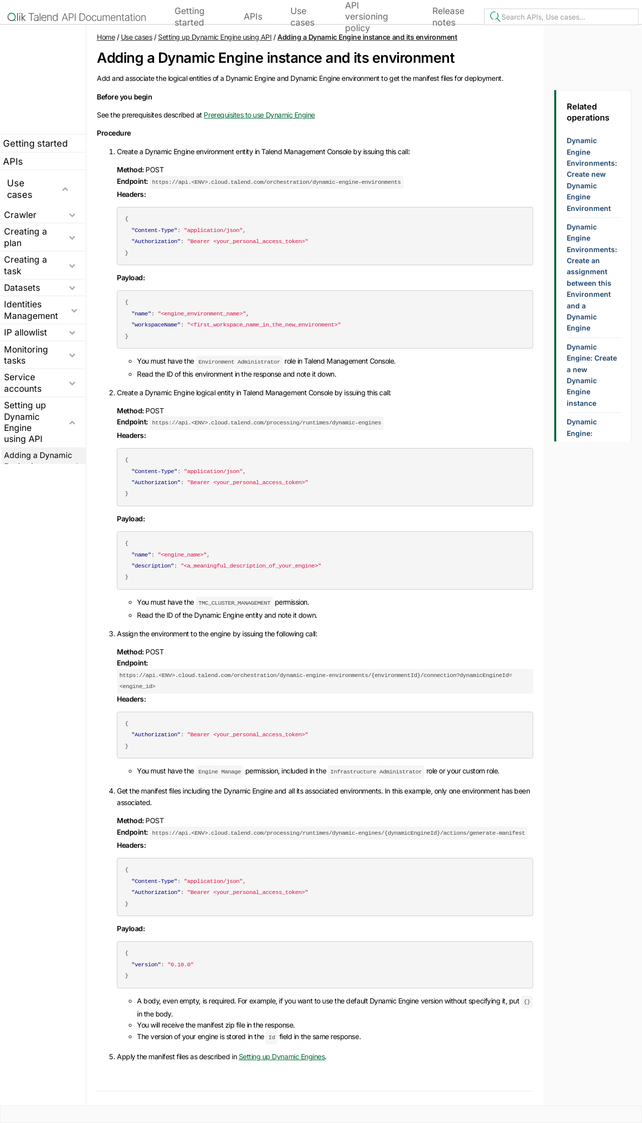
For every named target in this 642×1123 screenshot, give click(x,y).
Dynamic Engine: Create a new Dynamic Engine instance (592, 375)
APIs (253, 16)
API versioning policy (366, 16)
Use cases (302, 16)
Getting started (190, 16)
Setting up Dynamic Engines (282, 1056)
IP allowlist (25, 332)
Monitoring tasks (26, 354)
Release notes (448, 16)
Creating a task (25, 265)
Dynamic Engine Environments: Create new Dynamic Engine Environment (592, 174)
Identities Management (31, 309)
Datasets (22, 287)
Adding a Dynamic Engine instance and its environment (367, 37)
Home (106, 37)
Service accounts (23, 382)
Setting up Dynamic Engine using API (25, 422)
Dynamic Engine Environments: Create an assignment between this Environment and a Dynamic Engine (592, 277)
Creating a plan (25, 237)
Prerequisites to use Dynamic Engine (259, 114)
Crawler (20, 214)
